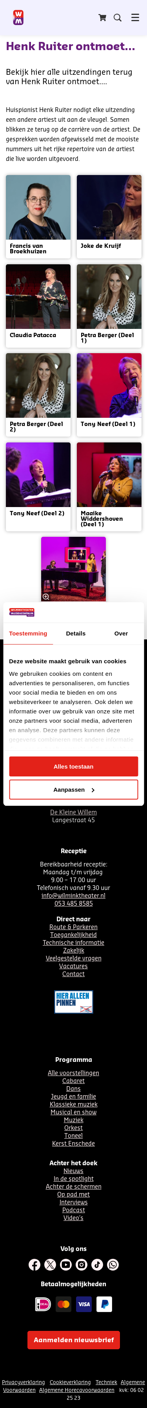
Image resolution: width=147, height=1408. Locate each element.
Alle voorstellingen (73, 1073)
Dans (73, 1089)
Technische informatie (73, 943)
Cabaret (73, 1081)
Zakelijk (73, 951)
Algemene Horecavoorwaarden (76, 1390)
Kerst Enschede (73, 1144)
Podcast (73, 1210)
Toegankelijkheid (73, 935)
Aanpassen (73, 789)
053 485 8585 (73, 904)
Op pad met (73, 1195)
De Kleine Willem (73, 813)
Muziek (73, 1120)
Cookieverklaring (70, 1382)
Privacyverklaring (23, 1382)
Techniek (106, 1382)
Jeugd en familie (73, 1097)
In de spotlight (74, 1179)
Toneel (73, 1136)
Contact (73, 974)
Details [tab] (75, 633)
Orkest (73, 1128)
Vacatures (73, 966)
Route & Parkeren (73, 927)
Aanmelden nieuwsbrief (74, 1340)
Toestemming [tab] (28, 633)
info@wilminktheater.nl (73, 896)
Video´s (73, 1218)
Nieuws (73, 1171)
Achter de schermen (74, 1187)
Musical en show (73, 1113)
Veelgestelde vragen (74, 959)
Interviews (74, 1203)
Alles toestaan (74, 766)
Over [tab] (121, 633)
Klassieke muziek (74, 1105)
